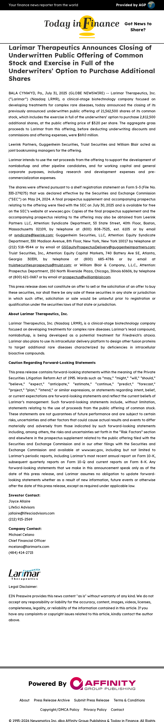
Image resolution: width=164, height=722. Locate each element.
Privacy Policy (95, 709)
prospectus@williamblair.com (86, 277)
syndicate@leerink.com (33, 235)
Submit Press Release (91, 700)
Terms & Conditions (129, 700)
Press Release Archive (52, 700)
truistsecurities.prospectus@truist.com (40, 265)
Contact (117, 709)
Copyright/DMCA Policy (59, 709)
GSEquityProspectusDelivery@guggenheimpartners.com (108, 247)
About (24, 700)
